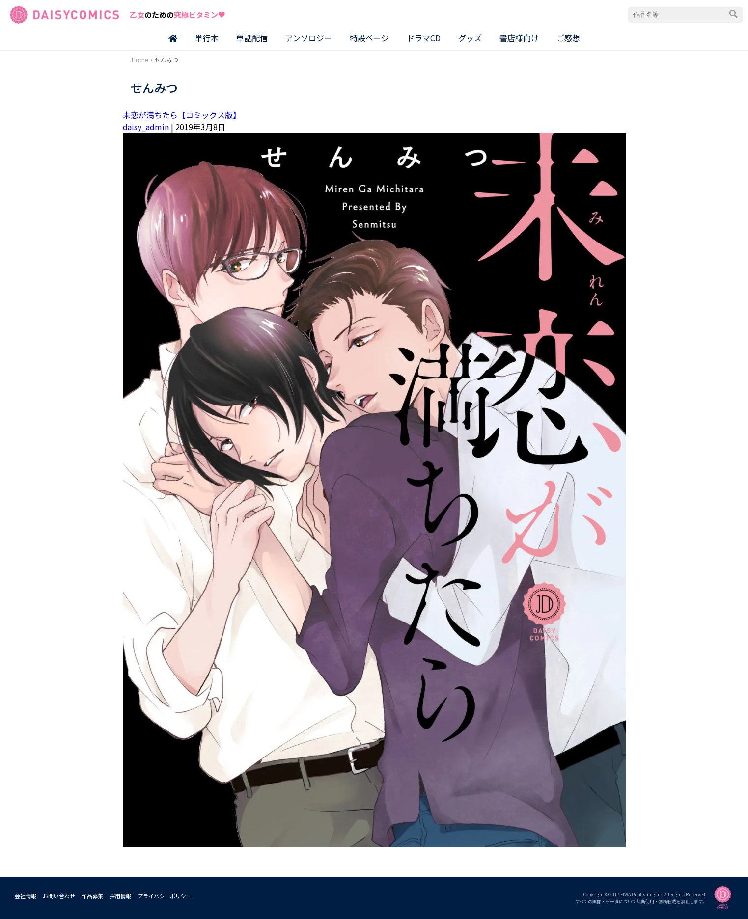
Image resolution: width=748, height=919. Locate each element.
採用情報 (120, 896)
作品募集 (92, 896)
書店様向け (519, 38)
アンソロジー (308, 38)
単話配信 (252, 38)
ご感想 (568, 38)
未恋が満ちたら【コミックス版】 (182, 115)
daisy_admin (146, 127)
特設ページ (369, 38)
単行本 (207, 38)
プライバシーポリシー (165, 896)
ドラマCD (424, 38)
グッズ (470, 38)
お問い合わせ (59, 896)
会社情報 (25, 896)
